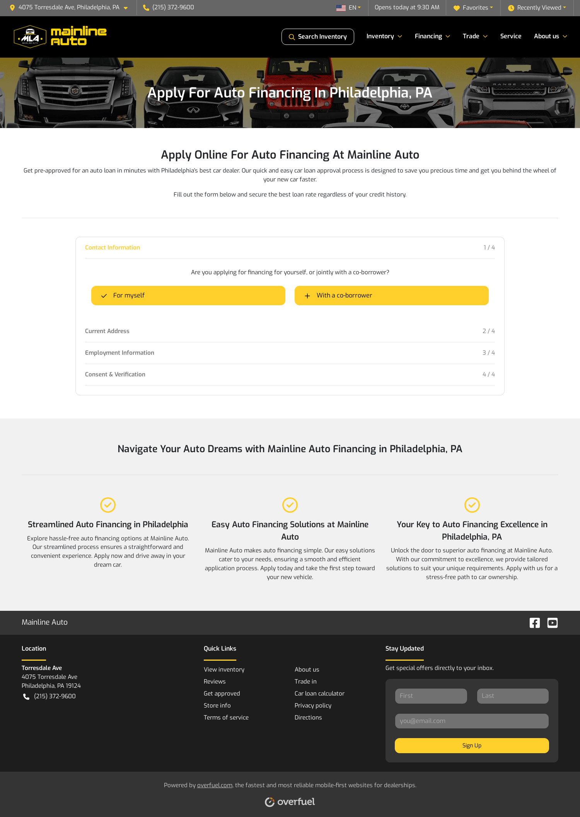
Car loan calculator (320, 693)
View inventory (224, 669)
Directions (308, 717)
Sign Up (471, 745)
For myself (123, 295)
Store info (217, 705)
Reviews (215, 681)
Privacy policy (313, 705)
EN (346, 8)
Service (511, 36)
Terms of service (226, 717)
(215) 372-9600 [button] (168, 7)
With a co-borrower (338, 295)
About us (307, 669)
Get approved (222, 693)
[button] (71, 7)
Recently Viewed (534, 7)
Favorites (471, 7)
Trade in (306, 681)
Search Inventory (318, 36)
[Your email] (472, 721)
